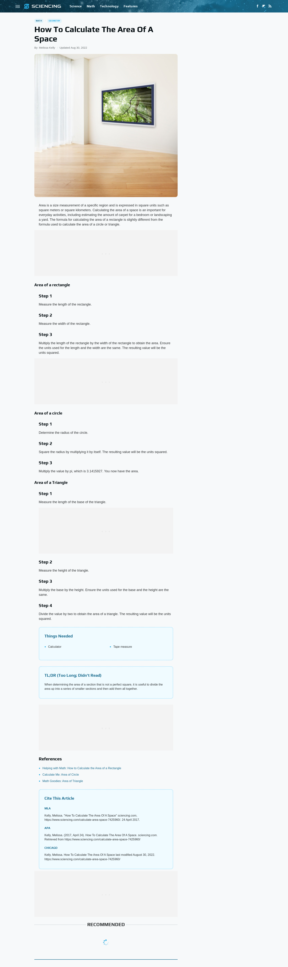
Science (76, 6)
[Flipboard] (263, 6)
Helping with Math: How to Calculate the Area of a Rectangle (81, 768)
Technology (109, 6)
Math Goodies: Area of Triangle (62, 781)
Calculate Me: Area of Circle (60, 774)
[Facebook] (257, 6)
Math (91, 6)
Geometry (54, 21)
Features (131, 6)
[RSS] (270, 6)
